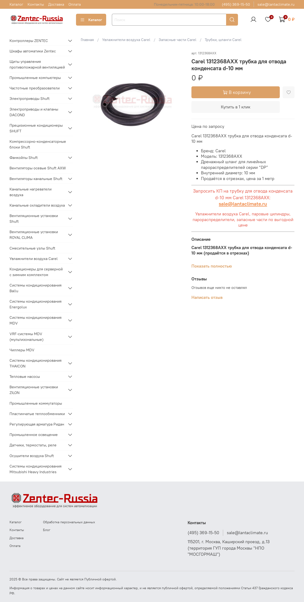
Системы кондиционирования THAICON (36, 363)
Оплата (74, 4)
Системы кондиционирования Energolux (36, 304)
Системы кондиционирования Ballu (36, 288)
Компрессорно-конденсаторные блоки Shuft (38, 144)
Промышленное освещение (34, 434)
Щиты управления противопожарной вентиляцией (37, 64)
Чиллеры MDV (22, 349)
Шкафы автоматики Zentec (33, 51)
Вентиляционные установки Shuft (34, 218)
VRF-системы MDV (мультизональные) (26, 336)
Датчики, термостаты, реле (33, 445)
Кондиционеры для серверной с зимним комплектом (36, 272)
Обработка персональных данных (69, 522)
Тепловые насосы (25, 376)
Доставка (56, 4)
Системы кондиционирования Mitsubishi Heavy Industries (36, 469)
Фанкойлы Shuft (24, 157)
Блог (46, 530)
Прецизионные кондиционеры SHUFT (36, 128)
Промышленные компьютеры (35, 77)
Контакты (36, 4)
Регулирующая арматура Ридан (37, 424)
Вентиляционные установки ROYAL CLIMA (34, 234)
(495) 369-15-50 (236, 4)
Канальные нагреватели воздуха (31, 192)
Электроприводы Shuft (30, 98)
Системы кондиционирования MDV (36, 320)
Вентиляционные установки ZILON (34, 389)
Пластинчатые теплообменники (37, 413)
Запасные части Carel (177, 39)
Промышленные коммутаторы (36, 403)
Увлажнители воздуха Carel (126, 39)
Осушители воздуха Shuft (32, 455)
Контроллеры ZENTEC (29, 40)
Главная (87, 39)
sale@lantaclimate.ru (275, 4)
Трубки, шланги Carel (223, 39)
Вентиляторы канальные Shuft (36, 178)
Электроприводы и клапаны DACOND (34, 112)
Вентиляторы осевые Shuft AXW (38, 168)
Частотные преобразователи (35, 88)
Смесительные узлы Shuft (32, 248)
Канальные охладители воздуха (37, 205)
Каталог (16, 4)
